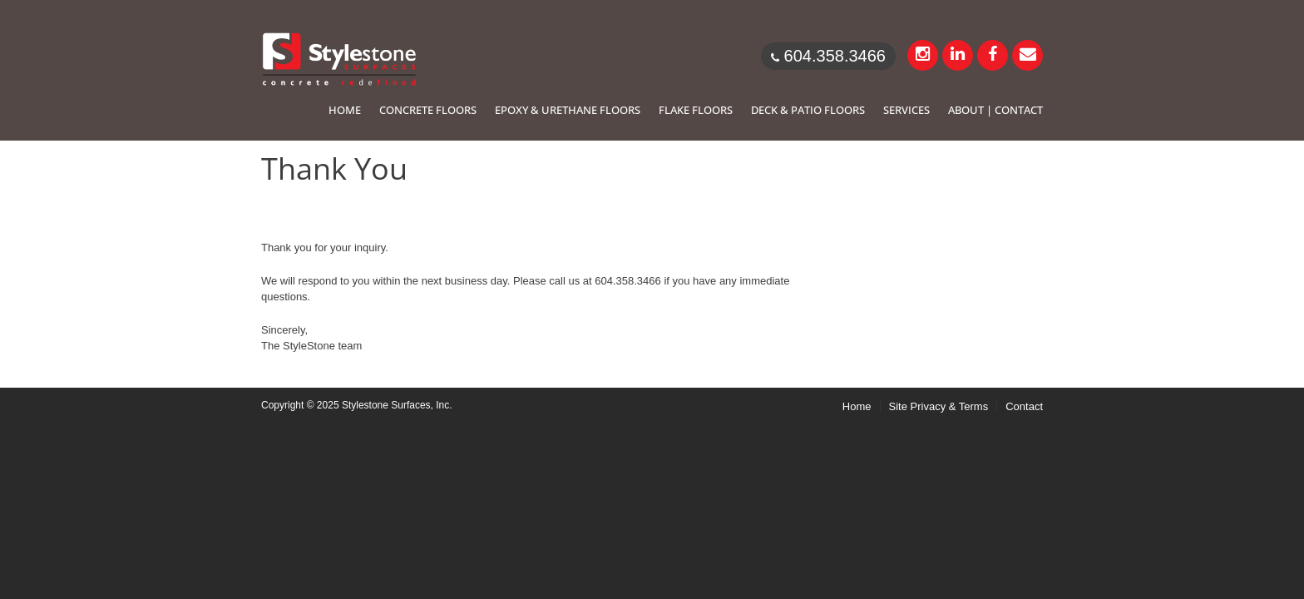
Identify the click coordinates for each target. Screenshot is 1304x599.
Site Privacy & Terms (939, 406)
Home (857, 406)
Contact (1024, 406)
